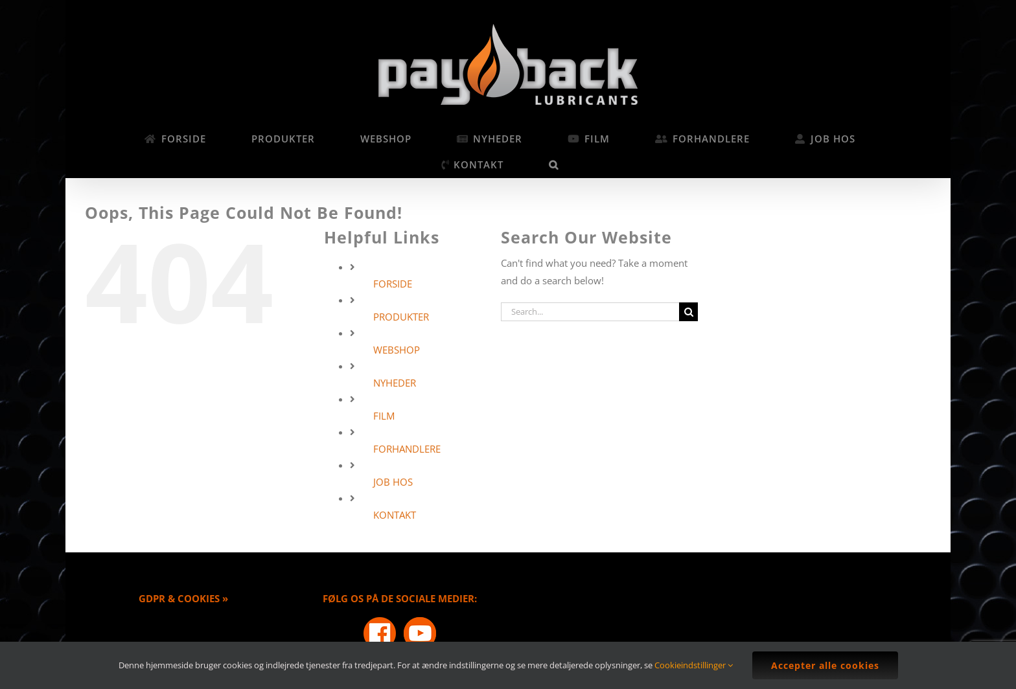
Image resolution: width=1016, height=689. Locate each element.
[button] (554, 164)
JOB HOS (393, 481)
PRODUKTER (401, 316)
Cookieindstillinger (693, 665)
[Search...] (590, 311)
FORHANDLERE (407, 448)
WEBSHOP (396, 349)
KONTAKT (394, 514)
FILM (384, 415)
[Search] (688, 311)
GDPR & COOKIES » (183, 598)
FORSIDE (392, 283)
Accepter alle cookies (825, 665)
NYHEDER (394, 382)
